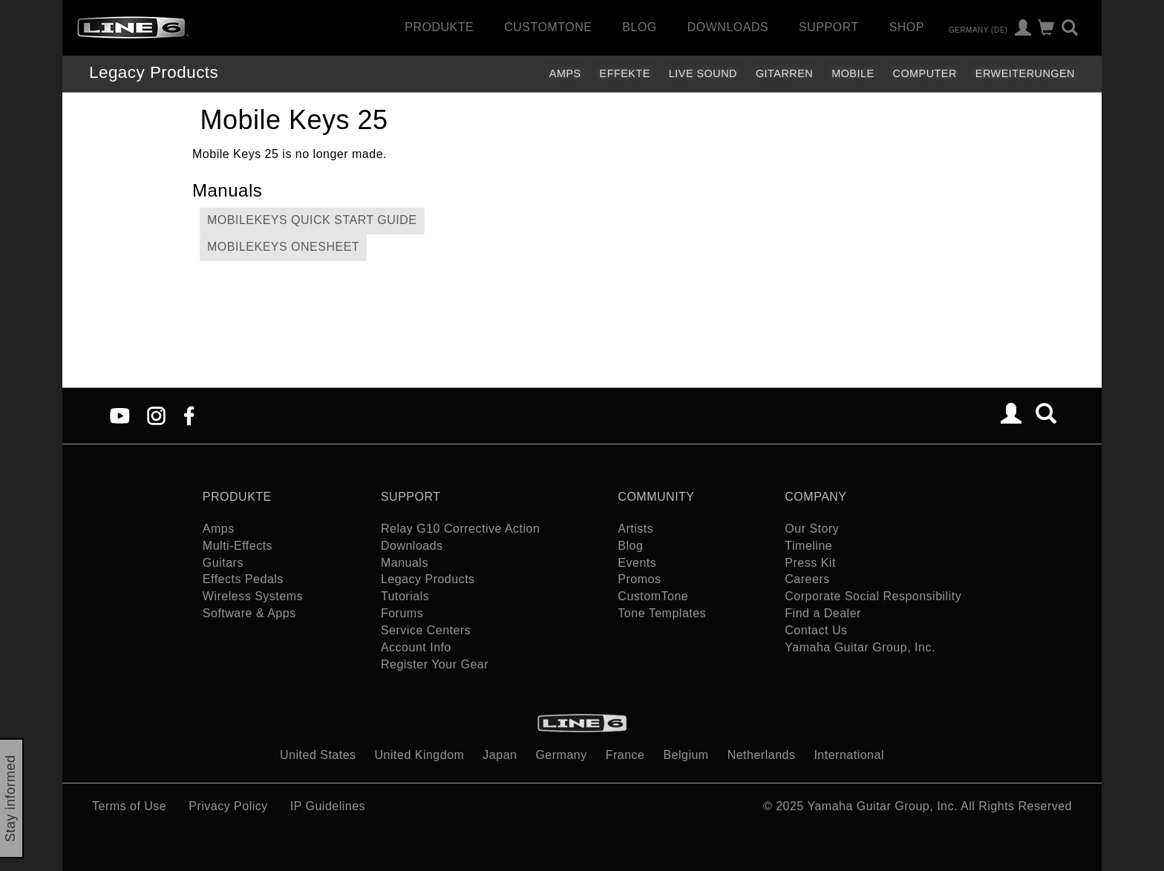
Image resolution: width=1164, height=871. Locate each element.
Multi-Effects (237, 545)
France (625, 755)
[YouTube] (119, 415)
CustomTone (548, 27)
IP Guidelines (327, 806)
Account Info (416, 647)
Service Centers (426, 630)
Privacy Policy (228, 806)
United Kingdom (420, 755)
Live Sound (703, 73)
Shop (906, 27)
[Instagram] (156, 415)
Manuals (404, 562)
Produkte (439, 27)
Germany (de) (978, 29)
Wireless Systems (253, 596)
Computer (925, 73)
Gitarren (784, 73)
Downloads (727, 27)
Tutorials (405, 596)
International (849, 755)
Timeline (808, 545)
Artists (635, 528)
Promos (639, 579)
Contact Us (816, 630)
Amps (565, 73)
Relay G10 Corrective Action (460, 528)
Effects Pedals (243, 579)
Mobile (852, 73)
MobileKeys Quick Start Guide (312, 220)
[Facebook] (188, 415)
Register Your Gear (434, 664)
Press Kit (810, 562)
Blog (639, 27)
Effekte (625, 73)
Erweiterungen (1025, 73)
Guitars (223, 562)
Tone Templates (662, 613)
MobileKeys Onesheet (283, 246)
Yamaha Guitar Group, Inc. (860, 647)
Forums (402, 613)
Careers (807, 579)
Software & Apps (249, 613)
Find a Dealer (823, 613)
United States (318, 755)
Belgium (685, 755)
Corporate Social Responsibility (873, 596)
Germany (560, 755)
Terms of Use (129, 806)
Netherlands (762, 755)
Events (637, 562)
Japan (500, 755)
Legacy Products (153, 72)
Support (829, 27)
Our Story (812, 528)
